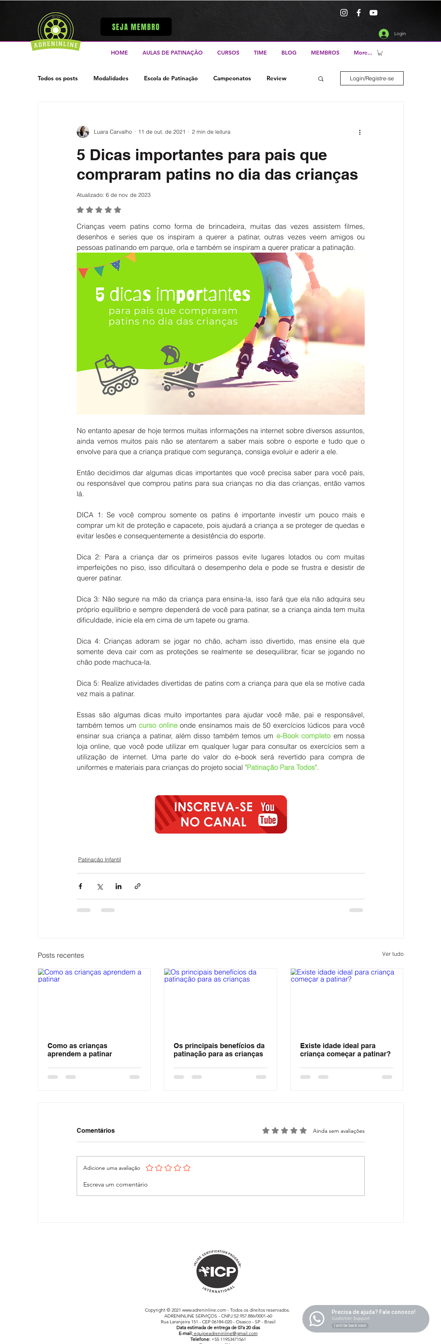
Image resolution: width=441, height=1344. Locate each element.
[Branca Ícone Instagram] (344, 13)
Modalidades (110, 78)
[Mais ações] (360, 131)
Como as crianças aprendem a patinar (79, 1050)
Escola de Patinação (171, 78)
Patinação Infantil (99, 859)
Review (276, 78)
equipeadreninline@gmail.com (225, 1333)
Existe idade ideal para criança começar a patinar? (345, 1050)
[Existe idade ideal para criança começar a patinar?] (347, 1000)
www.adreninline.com (204, 1310)
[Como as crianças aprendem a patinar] (94, 1000)
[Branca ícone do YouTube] (373, 13)
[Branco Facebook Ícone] (359, 13)
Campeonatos (232, 78)
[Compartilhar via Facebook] (80, 886)
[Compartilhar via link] (137, 886)
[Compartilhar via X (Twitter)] (99, 886)
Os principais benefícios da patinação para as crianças (219, 1050)
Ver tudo (393, 953)
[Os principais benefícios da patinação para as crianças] (220, 1000)
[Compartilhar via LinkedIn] (118, 886)
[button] (136, 27)
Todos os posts (58, 78)
